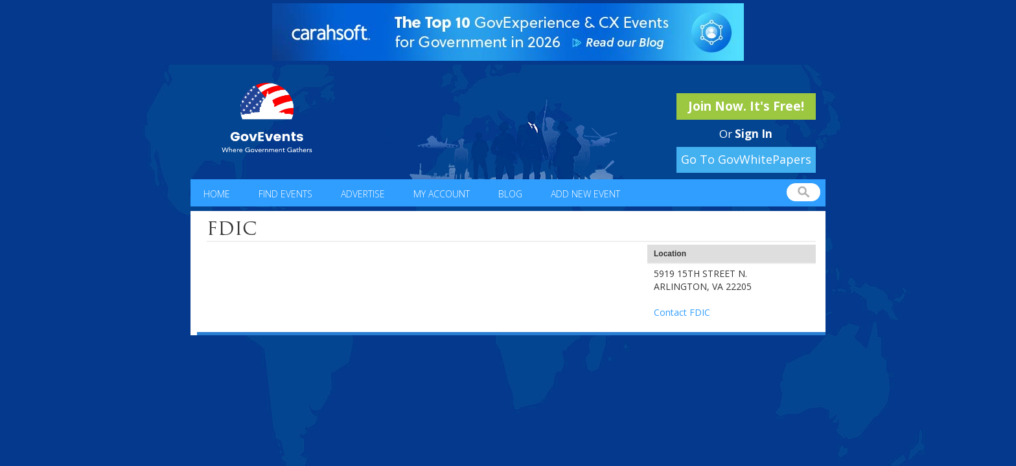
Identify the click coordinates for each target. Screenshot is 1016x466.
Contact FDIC (682, 312)
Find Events (285, 194)
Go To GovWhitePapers (746, 159)
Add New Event (585, 194)
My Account (441, 194)
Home (216, 194)
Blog (510, 194)
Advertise (363, 194)
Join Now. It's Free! (746, 106)
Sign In (753, 133)
